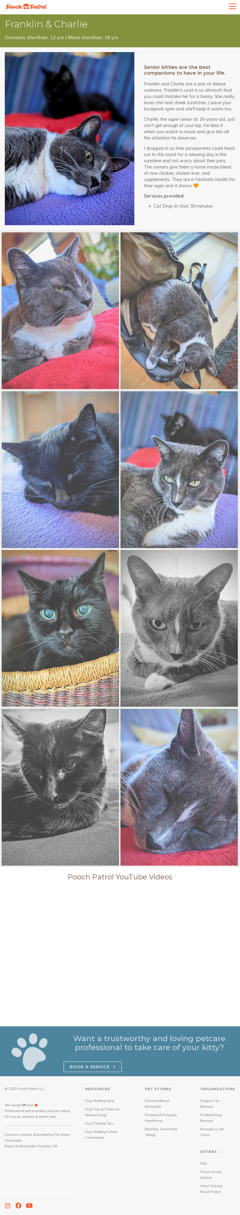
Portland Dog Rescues (211, 1118)
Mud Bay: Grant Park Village (161, 1132)
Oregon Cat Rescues (209, 1104)
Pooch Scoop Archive (211, 1175)
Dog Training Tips (99, 1123)
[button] (7, 1205)
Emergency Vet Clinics (212, 1132)
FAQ (203, 1163)
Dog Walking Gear (99, 1101)
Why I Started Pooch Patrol (211, 1189)
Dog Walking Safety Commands (101, 1135)
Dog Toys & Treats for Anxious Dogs (102, 1112)
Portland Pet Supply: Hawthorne (161, 1118)
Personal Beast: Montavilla (157, 1104)
